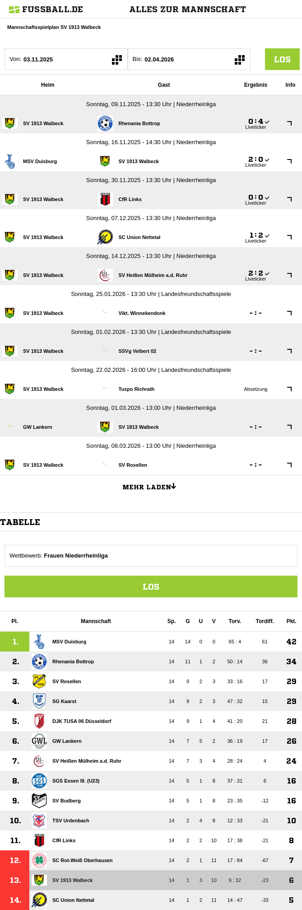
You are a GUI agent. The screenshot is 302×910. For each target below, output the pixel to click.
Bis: (138, 59)
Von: (15, 59)
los (282, 59)
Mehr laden (152, 486)
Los (151, 586)
